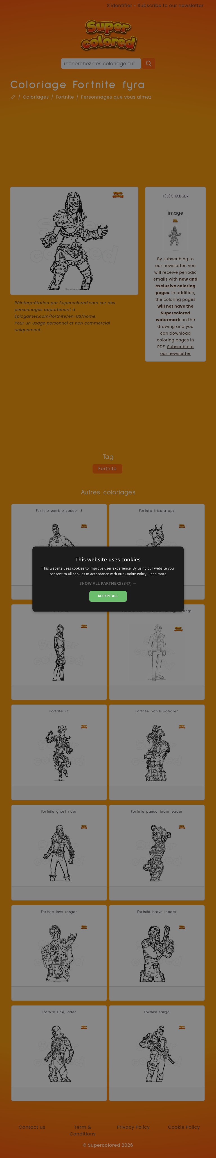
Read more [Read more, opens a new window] (157, 574)
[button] (108, 583)
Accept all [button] (108, 596)
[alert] (108, 579)
